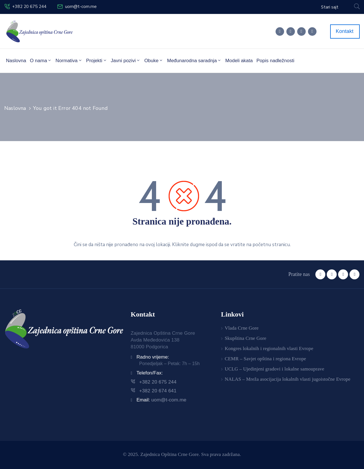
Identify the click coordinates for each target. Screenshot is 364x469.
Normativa (68, 60)
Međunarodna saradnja (194, 60)
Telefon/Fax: (149, 373)
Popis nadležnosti (275, 60)
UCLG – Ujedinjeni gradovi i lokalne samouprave (274, 369)
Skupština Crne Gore (245, 338)
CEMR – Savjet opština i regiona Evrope (265, 358)
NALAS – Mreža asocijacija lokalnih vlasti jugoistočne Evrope (287, 379)
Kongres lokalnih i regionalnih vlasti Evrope (269, 348)
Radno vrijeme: (152, 357)
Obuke (153, 60)
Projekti (96, 60)
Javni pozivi (126, 60)
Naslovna (16, 60)
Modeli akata (239, 60)
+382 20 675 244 (29, 6)
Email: (161, 400)
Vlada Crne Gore (241, 328)
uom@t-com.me (81, 6)
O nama (41, 60)
